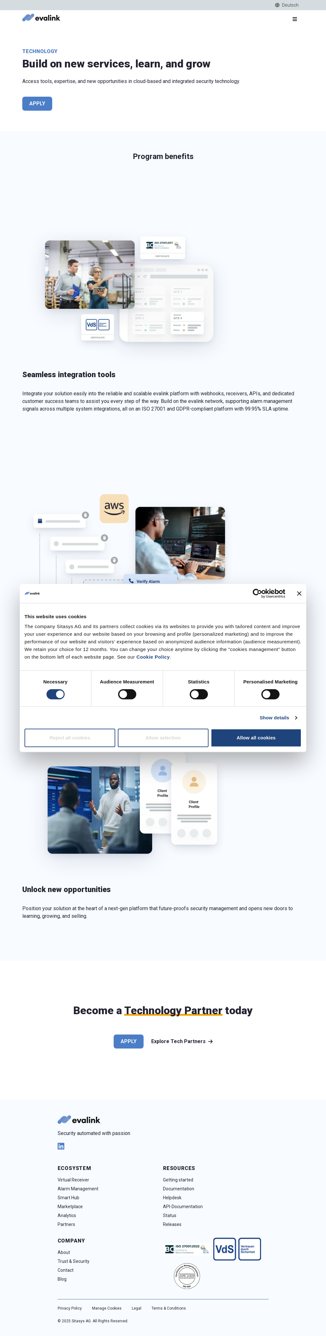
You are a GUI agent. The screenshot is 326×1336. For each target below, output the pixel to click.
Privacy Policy (70, 1308)
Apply (37, 103)
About (64, 1252)
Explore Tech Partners (182, 1041)
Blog (62, 1279)
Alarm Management (78, 1188)
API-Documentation (183, 1206)
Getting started (178, 1179)
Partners (66, 1224)
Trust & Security (73, 1261)
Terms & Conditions (169, 1308)
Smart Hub (68, 1197)
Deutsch (287, 5)
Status (169, 1215)
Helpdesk (172, 1197)
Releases (172, 1224)
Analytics (67, 1215)
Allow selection (163, 737)
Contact (66, 1270)
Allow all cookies (256, 737)
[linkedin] (163, 1146)
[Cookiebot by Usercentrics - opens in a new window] (257, 593)
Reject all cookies (70, 737)
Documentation (178, 1188)
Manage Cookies (107, 1308)
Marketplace (70, 1206)
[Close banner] (299, 593)
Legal (136, 1308)
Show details (274, 717)
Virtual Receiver (73, 1179)
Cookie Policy (153, 657)
